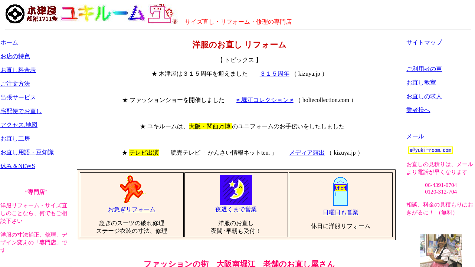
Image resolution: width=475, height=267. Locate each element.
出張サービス (18, 97)
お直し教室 (421, 82)
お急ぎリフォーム (131, 206)
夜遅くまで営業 (236, 206)
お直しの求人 (424, 96)
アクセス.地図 (18, 125)
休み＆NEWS (17, 166)
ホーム (9, 42)
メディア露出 (307, 152)
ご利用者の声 (424, 69)
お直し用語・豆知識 (27, 152)
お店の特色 (15, 56)
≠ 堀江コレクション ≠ (265, 100)
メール (415, 136)
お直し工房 (15, 138)
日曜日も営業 (340, 209)
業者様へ (418, 110)
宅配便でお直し (21, 111)
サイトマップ (424, 42)
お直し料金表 (18, 70)
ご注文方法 (15, 83)
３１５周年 (274, 73)
